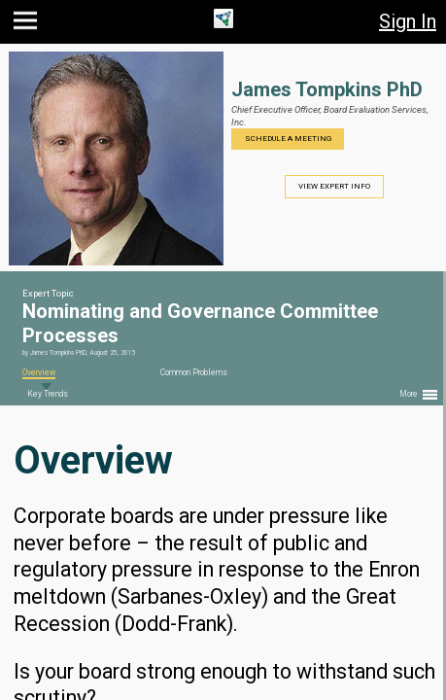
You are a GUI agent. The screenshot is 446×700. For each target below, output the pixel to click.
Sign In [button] (407, 21)
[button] (28, 25)
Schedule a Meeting (288, 138)
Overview (38, 372)
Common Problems (193, 372)
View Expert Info (334, 186)
